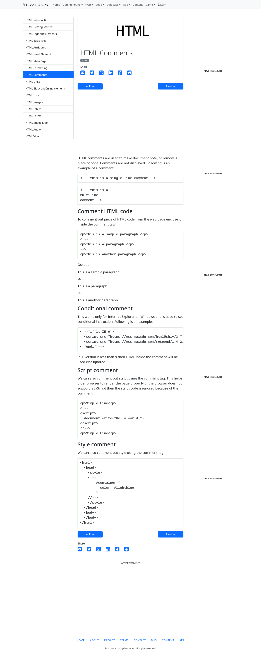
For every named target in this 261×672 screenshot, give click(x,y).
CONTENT (168, 651)
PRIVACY (109, 651)
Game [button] (149, 4)
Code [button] (99, 4)
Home (56, 4)
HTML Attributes (35, 47)
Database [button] (113, 4)
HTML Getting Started (39, 27)
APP (181, 651)
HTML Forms (33, 116)
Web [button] (88, 4)
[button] (162, 4)
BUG (154, 651)
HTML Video (32, 136)
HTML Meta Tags (35, 61)
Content (138, 4)
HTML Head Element (38, 54)
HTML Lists (32, 95)
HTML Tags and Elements (41, 34)
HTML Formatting (36, 68)
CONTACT (140, 651)
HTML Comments (36, 75)
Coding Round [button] (72, 4)
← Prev (90, 86)
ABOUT (94, 651)
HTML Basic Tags (35, 40)
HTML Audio (33, 129)
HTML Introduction (37, 20)
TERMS (124, 651)
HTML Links (32, 82)
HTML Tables (33, 109)
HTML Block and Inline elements (45, 88)
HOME (81, 651)
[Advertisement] (48, 169)
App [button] (125, 4)
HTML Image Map (36, 122)
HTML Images (34, 102)
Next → (170, 86)
